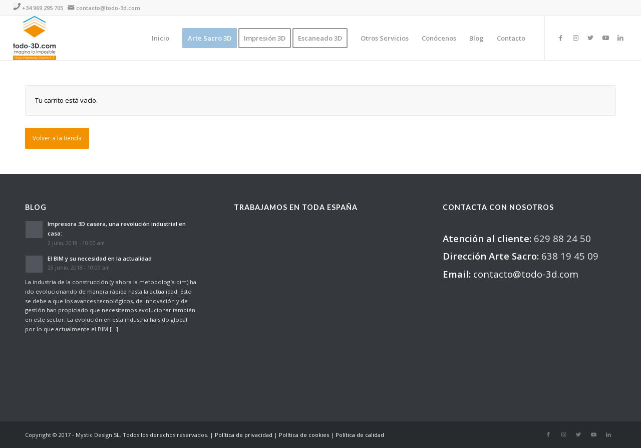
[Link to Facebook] (560, 37)
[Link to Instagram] (575, 37)
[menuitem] (160, 38)
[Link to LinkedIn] (620, 37)
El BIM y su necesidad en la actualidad (100, 258)
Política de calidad (360, 434)
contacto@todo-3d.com (108, 8)
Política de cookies (304, 434)
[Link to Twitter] (590, 37)
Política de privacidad (243, 434)
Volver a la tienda (57, 138)
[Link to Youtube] (605, 37)
